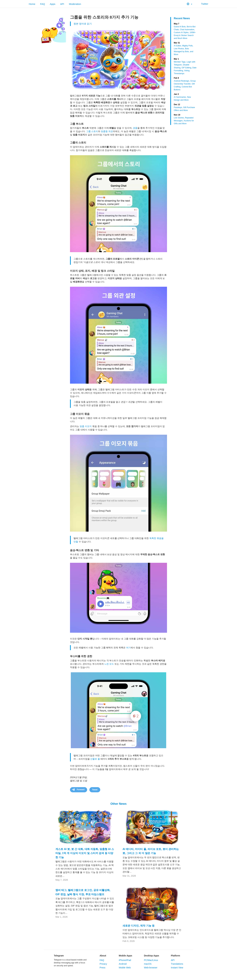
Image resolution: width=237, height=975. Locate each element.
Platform (175, 955)
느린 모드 (109, 664)
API (62, 4)
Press (102, 967)
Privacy (103, 964)
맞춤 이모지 (86, 426)
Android (123, 964)
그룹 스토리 (92, 131)
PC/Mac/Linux (151, 960)
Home (32, 4)
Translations (177, 964)
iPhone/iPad (125, 960)
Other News (118, 803)
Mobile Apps (125, 955)
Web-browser (150, 967)
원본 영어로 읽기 (83, 23)
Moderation (75, 4)
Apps (52, 4)
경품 (135, 128)
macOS (147, 964)
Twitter (202, 3)
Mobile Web (125, 967)
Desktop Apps (151, 955)
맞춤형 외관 (107, 131)
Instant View (177, 967)
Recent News (182, 18)
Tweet (94, 790)
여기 (128, 647)
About (103, 955)
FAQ (42, 4)
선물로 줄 (95, 759)
